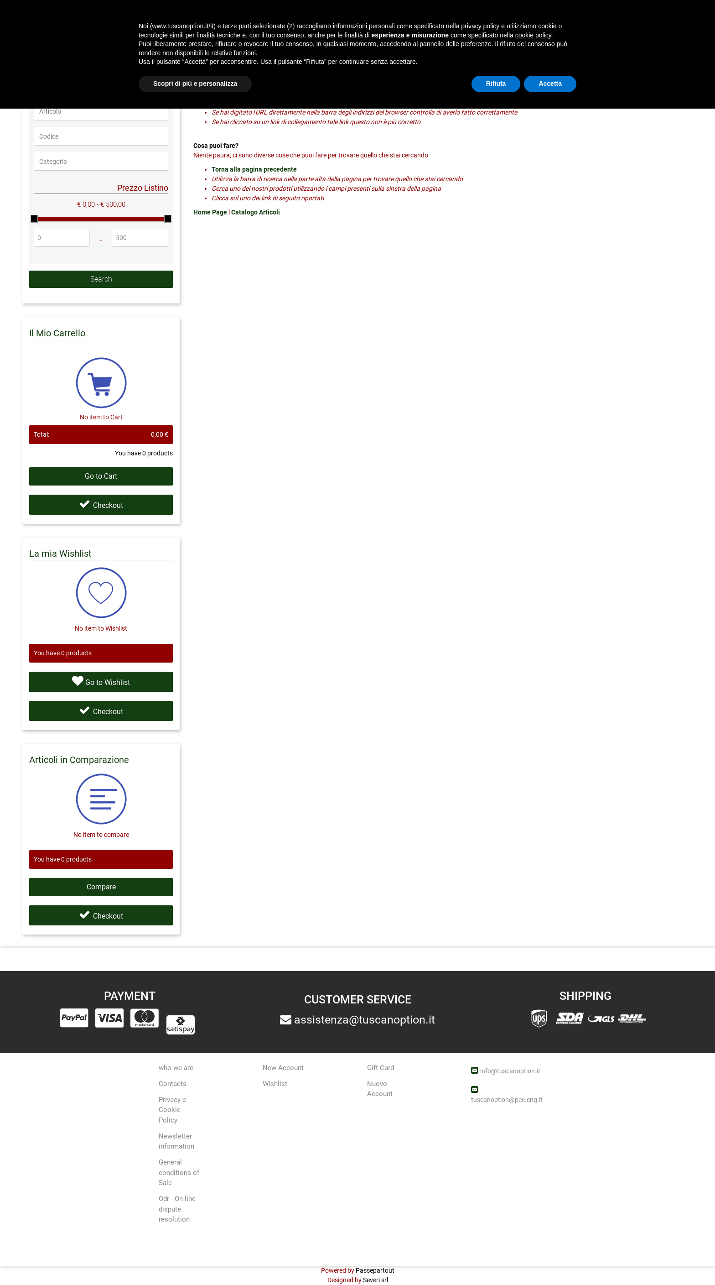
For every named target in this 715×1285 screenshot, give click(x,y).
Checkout (101, 505)
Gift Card (380, 1068)
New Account (283, 1068)
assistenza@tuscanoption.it (364, 1019)
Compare (101, 887)
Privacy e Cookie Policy (172, 1110)
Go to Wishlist (101, 681)
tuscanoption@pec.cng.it (507, 1099)
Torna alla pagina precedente (254, 169)
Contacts (173, 1084)
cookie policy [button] (533, 1211)
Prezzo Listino (142, 188)
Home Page (210, 212)
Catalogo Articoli (255, 212)
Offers (426, 18)
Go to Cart (101, 476)
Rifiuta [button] (496, 1260)
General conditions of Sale (179, 1172)
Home (29, 52)
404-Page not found (82, 52)
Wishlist (275, 1084)
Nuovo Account (380, 1089)
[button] (299, 19)
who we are (176, 1068)
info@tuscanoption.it (510, 1071)
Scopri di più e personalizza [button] (195, 1260)
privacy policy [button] (480, 1202)
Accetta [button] (550, 1260)
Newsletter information (176, 1141)
